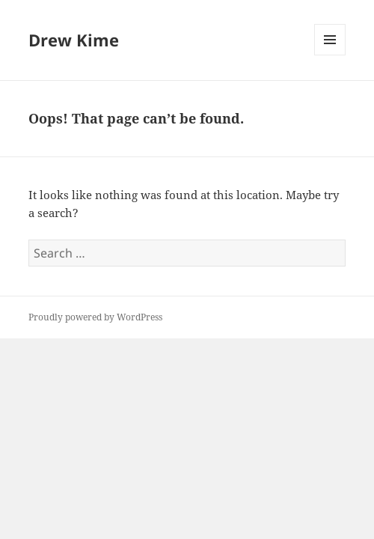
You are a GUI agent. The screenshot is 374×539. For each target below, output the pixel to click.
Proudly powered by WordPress (95, 317)
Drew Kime (73, 39)
